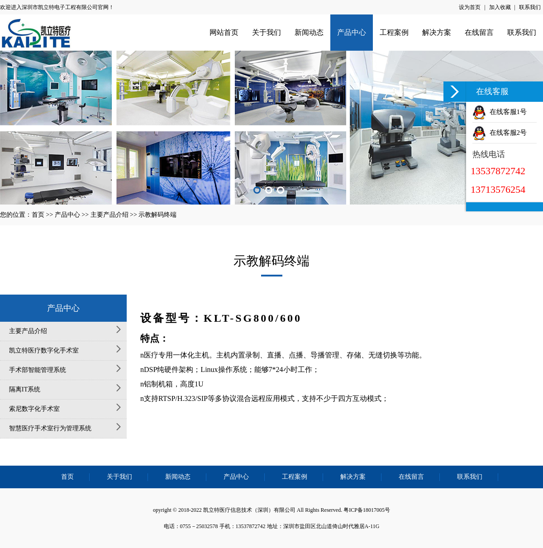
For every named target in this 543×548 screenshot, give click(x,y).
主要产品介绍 (109, 214)
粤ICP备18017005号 (366, 510)
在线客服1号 (499, 111)
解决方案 (436, 32)
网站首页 (224, 32)
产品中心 (351, 32)
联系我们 (530, 7)
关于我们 (266, 32)
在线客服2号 (499, 132)
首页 (38, 214)
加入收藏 (500, 7)
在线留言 (479, 32)
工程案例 (394, 32)
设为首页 (470, 7)
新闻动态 (309, 32)
